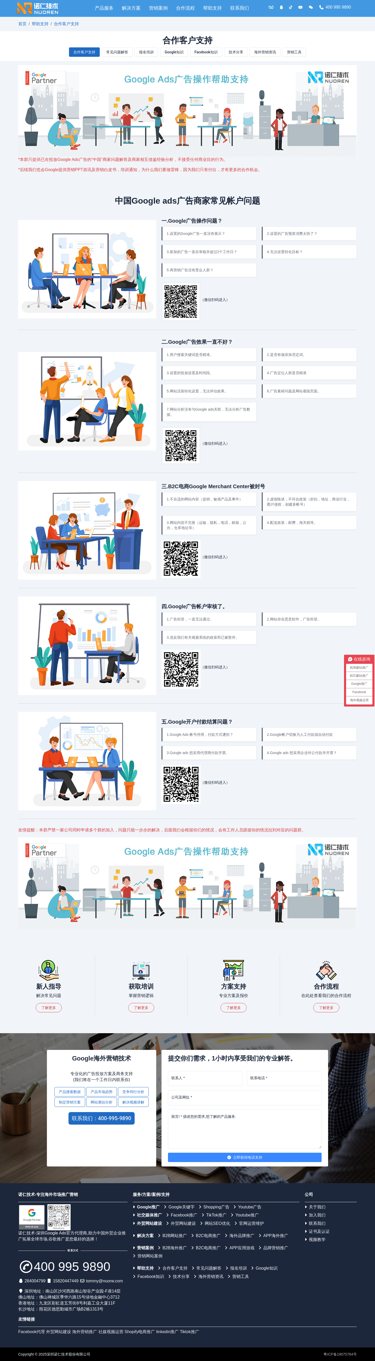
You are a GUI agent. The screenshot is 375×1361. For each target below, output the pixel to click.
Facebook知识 (206, 52)
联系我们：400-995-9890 (101, 1118)
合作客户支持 (66, 24)
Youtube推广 (245, 1215)
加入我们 (315, 1215)
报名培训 (146, 52)
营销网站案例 (147, 1256)
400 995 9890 (335, 7)
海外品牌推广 (239, 1235)
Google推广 (146, 1207)
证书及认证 (317, 1231)
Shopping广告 (214, 1207)
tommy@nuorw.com (104, 1281)
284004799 (34, 1281)
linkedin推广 (167, 1331)
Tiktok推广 (189, 1331)
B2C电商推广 (206, 1235)
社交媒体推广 (147, 1215)
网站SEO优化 (215, 1223)
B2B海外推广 (172, 1248)
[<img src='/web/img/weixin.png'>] (311, 7)
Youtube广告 (247, 1207)
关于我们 (315, 1207)
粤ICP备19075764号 (340, 1354)
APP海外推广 (273, 1235)
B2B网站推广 (172, 1235)
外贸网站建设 (147, 1223)
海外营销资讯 (265, 52)
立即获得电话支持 (244, 1157)
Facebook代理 (31, 1331)
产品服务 (104, 8)
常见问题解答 (117, 52)
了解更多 (48, 1008)
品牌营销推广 (273, 1248)
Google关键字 (179, 1207)
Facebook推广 (181, 1215)
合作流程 (185, 8)
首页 (22, 24)
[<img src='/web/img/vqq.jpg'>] (271, 7)
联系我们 (239, 8)
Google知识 (174, 52)
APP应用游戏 (239, 1248)
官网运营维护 (249, 1223)
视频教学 (315, 1239)
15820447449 (65, 1281)
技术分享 (236, 52)
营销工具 (294, 52)
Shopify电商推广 (139, 1331)
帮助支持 (212, 8)
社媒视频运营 (110, 1331)
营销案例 (158, 8)
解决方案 (131, 8)
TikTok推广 (214, 1215)
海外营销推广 (84, 1331)
